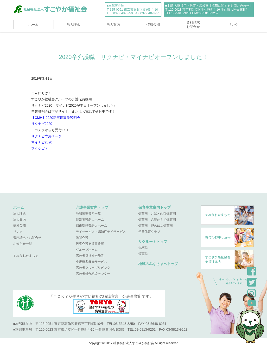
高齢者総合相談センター (93, 274)
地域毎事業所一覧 (88, 213)
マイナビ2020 (41, 142)
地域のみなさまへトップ (158, 264)
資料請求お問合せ (193, 24)
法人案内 (113, 24)
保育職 (143, 254)
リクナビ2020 (41, 124)
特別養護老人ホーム (90, 219)
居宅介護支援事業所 (90, 243)
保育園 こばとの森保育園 (157, 213)
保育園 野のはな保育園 (155, 225)
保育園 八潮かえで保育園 (157, 219)
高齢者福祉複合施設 (90, 256)
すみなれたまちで (25, 256)
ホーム (33, 24)
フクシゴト (39, 148)
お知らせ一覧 (22, 243)
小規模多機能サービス (91, 262)
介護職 (143, 248)
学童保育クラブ (149, 231)
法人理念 (73, 24)
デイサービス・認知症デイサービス (101, 231)
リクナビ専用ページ (46, 136)
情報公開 (153, 24)
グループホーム (87, 249)
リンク (233, 24)
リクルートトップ (152, 241)
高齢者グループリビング (93, 268)
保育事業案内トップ (154, 207)
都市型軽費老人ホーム (91, 225)
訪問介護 (82, 237)
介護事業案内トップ (92, 207)
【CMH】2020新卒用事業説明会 (55, 118)
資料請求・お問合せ (27, 237)
